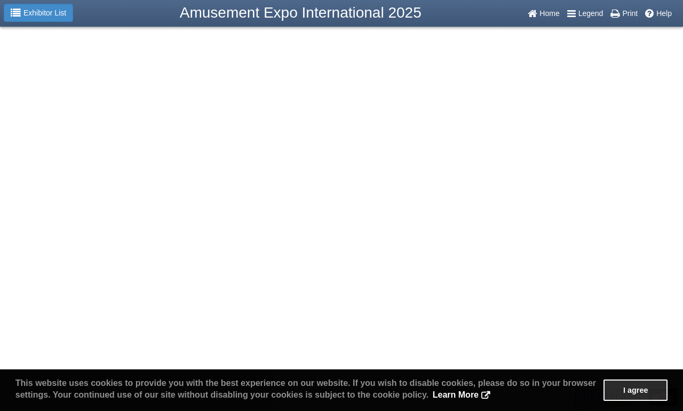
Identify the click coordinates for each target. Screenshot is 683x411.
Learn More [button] (456, 394)
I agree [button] (635, 390)
